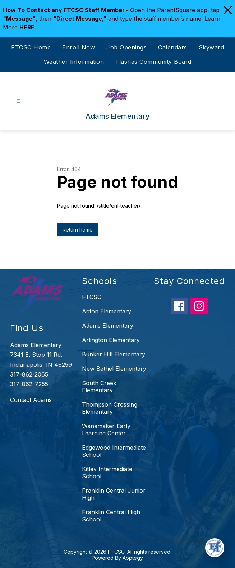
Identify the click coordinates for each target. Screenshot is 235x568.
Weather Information (74, 61)
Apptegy (133, 558)
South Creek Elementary (99, 386)
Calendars (172, 47)
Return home (78, 230)
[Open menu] (18, 101)
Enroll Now (78, 47)
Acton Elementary (106, 311)
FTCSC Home (31, 47)
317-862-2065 (29, 374)
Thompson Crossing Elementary (109, 408)
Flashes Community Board (153, 61)
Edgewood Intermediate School (114, 451)
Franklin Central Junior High (114, 494)
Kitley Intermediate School (107, 472)
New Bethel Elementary (114, 368)
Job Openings (126, 47)
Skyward (211, 47)
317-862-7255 (29, 384)
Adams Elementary (107, 325)
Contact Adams (31, 399)
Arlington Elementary (111, 340)
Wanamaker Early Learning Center (106, 429)
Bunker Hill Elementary (113, 354)
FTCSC (91, 296)
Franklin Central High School (111, 515)
